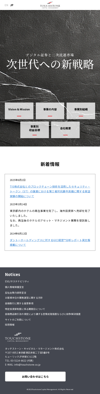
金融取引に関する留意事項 (19, 303)
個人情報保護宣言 (14, 287)
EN (6, 5)
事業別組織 (81, 109)
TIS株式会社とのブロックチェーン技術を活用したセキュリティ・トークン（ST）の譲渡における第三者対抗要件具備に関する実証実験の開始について (50, 191)
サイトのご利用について (18, 319)
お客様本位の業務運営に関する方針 (24, 297)
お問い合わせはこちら (35, 377)
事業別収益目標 (34, 128)
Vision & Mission (19, 109)
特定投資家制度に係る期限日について (25, 309)
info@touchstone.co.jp (27, 364)
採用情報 (9, 324)
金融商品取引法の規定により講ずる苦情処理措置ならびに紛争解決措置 (43, 314)
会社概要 (65, 128)
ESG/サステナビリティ (17, 281)
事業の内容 (50, 109)
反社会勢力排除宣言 (15, 292)
